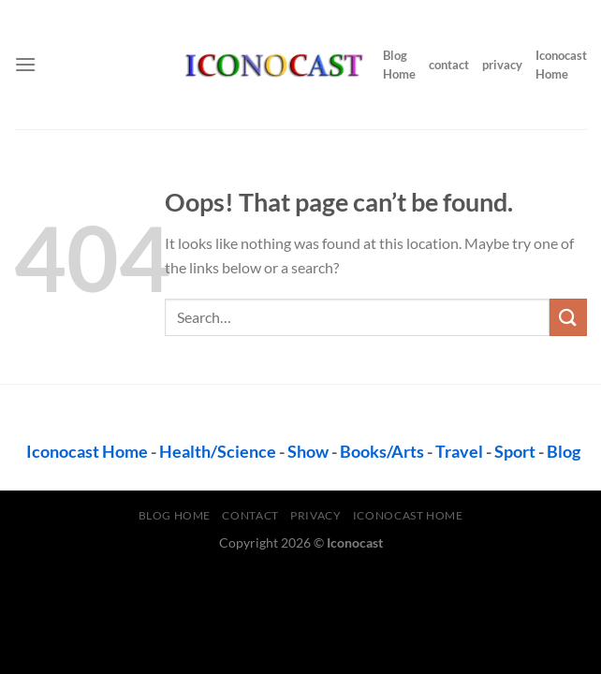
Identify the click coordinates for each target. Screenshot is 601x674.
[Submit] (568, 317)
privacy (502, 64)
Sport (514, 451)
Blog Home (399, 64)
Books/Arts (382, 451)
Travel (459, 451)
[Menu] (25, 64)
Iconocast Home (561, 64)
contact (449, 64)
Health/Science (217, 451)
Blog (563, 451)
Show (308, 451)
